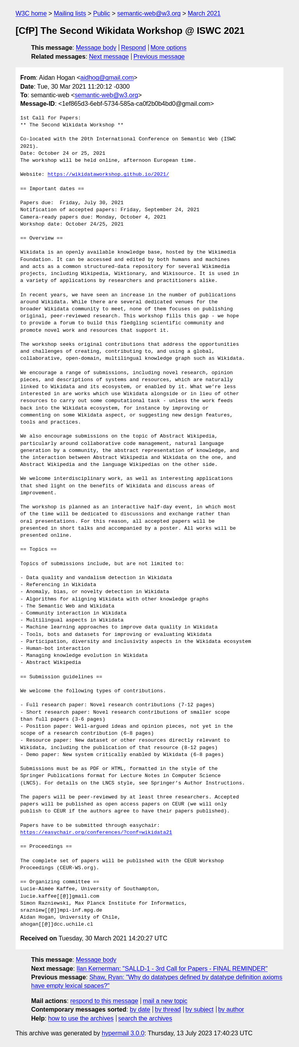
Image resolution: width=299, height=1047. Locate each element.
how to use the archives (81, 1018)
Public (101, 13)
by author (231, 1009)
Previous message (159, 56)
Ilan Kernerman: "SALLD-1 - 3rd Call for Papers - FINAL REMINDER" (172, 968)
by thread (168, 1009)
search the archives (145, 1018)
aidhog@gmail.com (107, 77)
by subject (199, 1009)
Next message (109, 56)
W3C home (31, 13)
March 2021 (204, 13)
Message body (96, 47)
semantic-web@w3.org (149, 13)
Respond (133, 47)
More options (169, 47)
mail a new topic (165, 1001)
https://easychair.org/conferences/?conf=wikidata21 (96, 832)
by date (140, 1009)
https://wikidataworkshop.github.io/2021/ (108, 174)
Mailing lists (70, 13)
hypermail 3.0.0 (123, 1033)
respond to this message (104, 1001)
